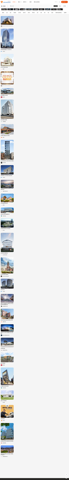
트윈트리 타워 (3, 289)
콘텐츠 (31, 1)
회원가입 (56, 1)
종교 (10, 12)
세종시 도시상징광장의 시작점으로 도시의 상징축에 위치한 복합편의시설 (7, 304)
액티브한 (33, 12)
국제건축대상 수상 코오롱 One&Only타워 (6, 175)
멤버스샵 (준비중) (37, 1)
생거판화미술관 (3, 348)
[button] (68, 12)
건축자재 (24, 1)
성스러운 (19, 12)
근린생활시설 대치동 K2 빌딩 (4, 386)
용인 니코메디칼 (3, 363)
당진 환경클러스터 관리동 (4, 95)
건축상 (52, 12)
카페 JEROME (3, 418)
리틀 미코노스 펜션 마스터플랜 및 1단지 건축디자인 (7, 333)
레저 (44, 12)
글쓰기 (64, 2)
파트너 (19, 1)
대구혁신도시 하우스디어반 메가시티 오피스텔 (7, 441)
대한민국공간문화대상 (58, 12)
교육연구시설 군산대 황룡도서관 (5, 214)
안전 (37, 12)
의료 (48, 12)
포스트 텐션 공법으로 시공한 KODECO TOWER (7, 160)
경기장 (29, 12)
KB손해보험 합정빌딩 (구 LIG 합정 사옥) (6, 49)
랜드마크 (24, 12)
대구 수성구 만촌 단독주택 (4, 67)
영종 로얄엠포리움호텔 (4, 119)
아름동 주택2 (2, 189)
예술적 (3, 12)
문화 (41, 12)
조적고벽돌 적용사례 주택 (4, 203)
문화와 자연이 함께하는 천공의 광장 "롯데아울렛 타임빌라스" (7, 454)
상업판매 (65, 12)
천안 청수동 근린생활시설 (4, 253)
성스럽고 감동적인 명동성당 (4, 274)
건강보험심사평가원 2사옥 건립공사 (5, 228)
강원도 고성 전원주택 (3, 400)
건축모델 (13, 1)
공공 (7, 12)
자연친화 (15, 12)
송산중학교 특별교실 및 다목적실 (5, 135)
